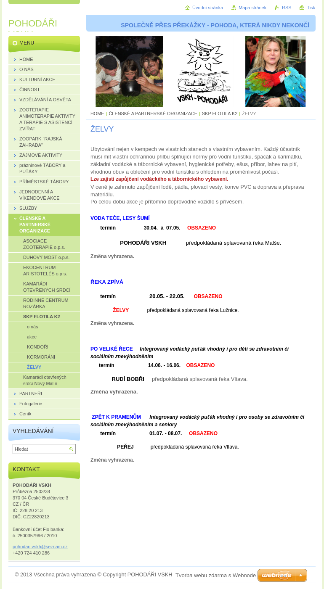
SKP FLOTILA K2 (219, 113)
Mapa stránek (252, 7)
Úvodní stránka (207, 7)
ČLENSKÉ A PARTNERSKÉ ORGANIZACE (153, 113)
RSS (286, 7)
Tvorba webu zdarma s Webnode (215, 575)
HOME (97, 113)
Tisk (311, 7)
